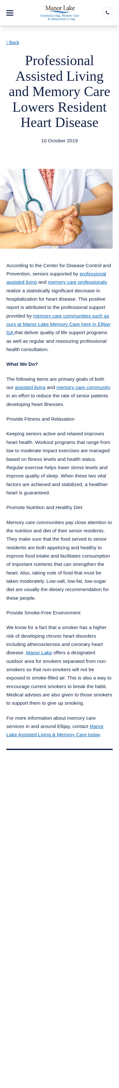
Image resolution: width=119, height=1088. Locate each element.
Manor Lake (39, 652)
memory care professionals (77, 282)
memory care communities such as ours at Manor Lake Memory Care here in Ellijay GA (58, 324)
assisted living (30, 387)
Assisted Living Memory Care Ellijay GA (57, 149)
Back (12, 42)
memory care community (83, 387)
